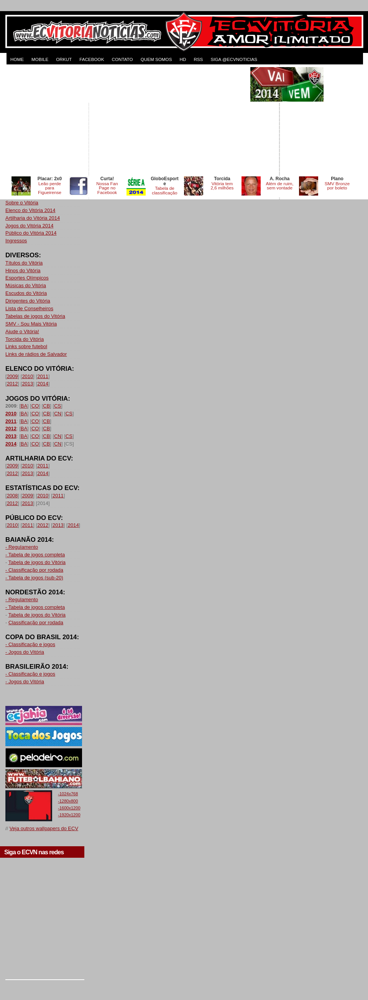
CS (57, 406)
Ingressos (16, 240)
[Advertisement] (127, 120)
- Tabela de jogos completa (35, 555)
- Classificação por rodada (34, 570)
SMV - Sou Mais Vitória (31, 324)
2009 (12, 376)
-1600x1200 (69, 808)
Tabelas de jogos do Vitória (35, 316)
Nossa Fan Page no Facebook (107, 188)
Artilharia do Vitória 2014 (32, 218)
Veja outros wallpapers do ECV (44, 828)
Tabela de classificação (164, 190)
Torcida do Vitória (24, 339)
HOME (17, 59)
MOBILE (39, 59)
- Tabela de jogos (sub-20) (34, 578)
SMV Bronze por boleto (337, 185)
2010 (27, 376)
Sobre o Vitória (21, 203)
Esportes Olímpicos (27, 278)
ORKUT (64, 59)
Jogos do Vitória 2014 (29, 226)
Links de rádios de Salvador (36, 354)
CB (46, 406)
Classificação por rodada (35, 622)
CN (57, 413)
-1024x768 (68, 793)
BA (24, 406)
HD (182, 59)
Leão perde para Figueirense (49, 188)
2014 (42, 384)
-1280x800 (68, 801)
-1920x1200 (69, 814)
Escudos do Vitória (26, 293)
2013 (27, 384)
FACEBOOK (91, 59)
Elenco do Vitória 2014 (30, 210)
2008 (12, 495)
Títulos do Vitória (24, 263)
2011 (42, 376)
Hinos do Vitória (23, 270)
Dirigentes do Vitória (27, 301)
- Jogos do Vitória (24, 652)
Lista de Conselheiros (29, 308)
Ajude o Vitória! (22, 331)
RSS (198, 59)
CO (35, 406)
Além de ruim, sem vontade (279, 185)
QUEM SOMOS (156, 59)
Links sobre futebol (26, 346)
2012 (12, 384)
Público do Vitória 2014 (30, 233)
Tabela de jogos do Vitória (37, 562)
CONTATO (122, 59)
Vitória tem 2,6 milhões (222, 185)
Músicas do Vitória (25, 285)
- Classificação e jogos (30, 644)
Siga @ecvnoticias (233, 59)
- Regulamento (21, 547)
